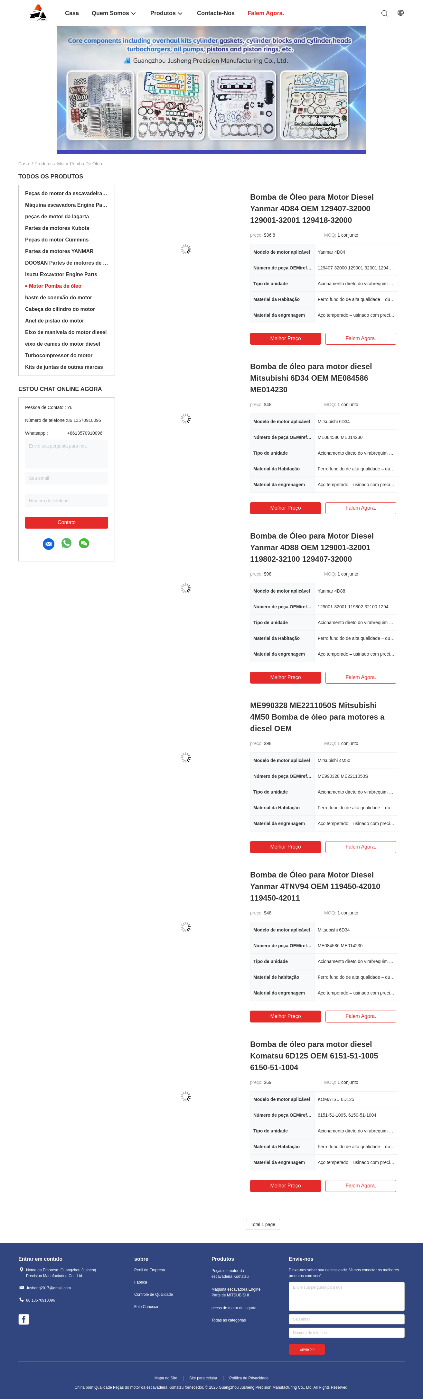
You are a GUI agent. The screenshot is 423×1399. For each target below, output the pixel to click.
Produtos (43, 163)
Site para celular (203, 1378)
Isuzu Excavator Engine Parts (61, 274)
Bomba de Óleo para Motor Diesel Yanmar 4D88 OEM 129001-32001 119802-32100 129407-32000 (312, 547)
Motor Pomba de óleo (55, 286)
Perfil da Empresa (149, 1270)
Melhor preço (285, 338)
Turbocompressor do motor (59, 355)
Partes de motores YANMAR (59, 251)
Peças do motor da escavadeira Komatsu (66, 193)
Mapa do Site (166, 1378)
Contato (67, 522)
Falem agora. (360, 338)
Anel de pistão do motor (54, 320)
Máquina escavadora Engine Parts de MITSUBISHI (66, 205)
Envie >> (307, 1349)
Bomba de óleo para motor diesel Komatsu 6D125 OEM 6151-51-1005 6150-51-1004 (314, 1056)
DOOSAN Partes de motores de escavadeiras (66, 263)
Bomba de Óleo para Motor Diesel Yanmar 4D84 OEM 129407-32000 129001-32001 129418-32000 (312, 208)
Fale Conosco (146, 1306)
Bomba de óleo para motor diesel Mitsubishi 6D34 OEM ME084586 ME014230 (311, 378)
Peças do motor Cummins (57, 239)
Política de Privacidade (248, 1378)
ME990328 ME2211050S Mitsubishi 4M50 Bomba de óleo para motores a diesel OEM (317, 717)
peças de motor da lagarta (57, 216)
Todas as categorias (229, 1320)
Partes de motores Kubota (57, 228)
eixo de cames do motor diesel (62, 344)
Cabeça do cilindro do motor (60, 309)
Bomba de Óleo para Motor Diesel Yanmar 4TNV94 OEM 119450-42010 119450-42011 (315, 886)
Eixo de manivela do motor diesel (66, 332)
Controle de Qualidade (153, 1294)
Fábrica (140, 1282)
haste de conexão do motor (58, 297)
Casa (23, 163)
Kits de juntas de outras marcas (64, 367)
